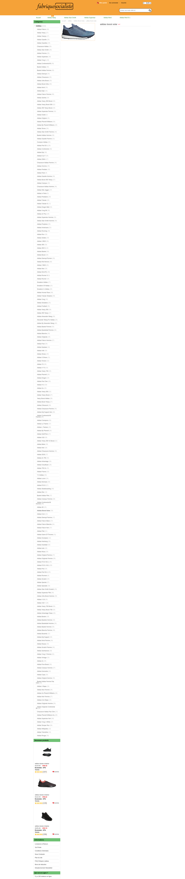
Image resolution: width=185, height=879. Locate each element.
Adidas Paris (41, 173)
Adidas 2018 (41, 454)
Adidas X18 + (41, 603)
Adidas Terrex (41, 128)
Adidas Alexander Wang (44, 316)
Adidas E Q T (41, 156)
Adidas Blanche (42, 333)
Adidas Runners (42, 575)
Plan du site (38, 857)
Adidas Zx (40, 661)
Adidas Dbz (40, 492)
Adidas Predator (42, 169)
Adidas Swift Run (42, 434)
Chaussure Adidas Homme (45, 186)
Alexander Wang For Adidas (46, 320)
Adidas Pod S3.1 (42, 572)
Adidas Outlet (41, 115)
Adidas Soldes (41, 238)
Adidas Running (42, 231)
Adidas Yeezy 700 (42, 371)
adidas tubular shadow (47, 753)
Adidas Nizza (41, 551)
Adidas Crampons (42, 420)
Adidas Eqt (40, 152)
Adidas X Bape (41, 686)
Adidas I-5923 (41, 241)
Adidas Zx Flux (41, 214)
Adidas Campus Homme (44, 668)
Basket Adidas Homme (44, 135)
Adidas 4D (40, 507)
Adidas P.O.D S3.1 (43, 562)
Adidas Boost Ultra (43, 84)
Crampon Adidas (42, 142)
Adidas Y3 (40, 364)
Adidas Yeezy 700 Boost (44, 606)
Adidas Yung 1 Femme (44, 654)
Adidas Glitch (41, 159)
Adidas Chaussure (43, 77)
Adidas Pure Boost (43, 664)
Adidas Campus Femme (44, 499)
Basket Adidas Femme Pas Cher (45, 682)
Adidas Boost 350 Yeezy (44, 180)
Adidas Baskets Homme (44, 620)
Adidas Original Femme (44, 555)
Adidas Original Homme (44, 678)
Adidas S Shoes (42, 357)
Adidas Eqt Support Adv (44, 412)
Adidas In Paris (42, 193)
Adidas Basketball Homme (45, 623)
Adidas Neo (40, 268)
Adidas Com (41, 514)
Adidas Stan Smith (70, 18)
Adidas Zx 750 (41, 458)
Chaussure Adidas (42, 46)
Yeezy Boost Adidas (43, 398)
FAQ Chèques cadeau (42, 861)
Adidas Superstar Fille (44, 592)
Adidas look (40, 548)
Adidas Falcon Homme (44, 340)
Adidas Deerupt (42, 74)
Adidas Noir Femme (43, 696)
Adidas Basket (41, 251)
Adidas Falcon (41, 29)
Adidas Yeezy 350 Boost (44, 101)
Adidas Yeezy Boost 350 (44, 104)
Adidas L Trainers (42, 427)
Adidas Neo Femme (43, 690)
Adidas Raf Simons (43, 262)
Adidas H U (40, 385)
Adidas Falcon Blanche (44, 524)
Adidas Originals (42, 337)
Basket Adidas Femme (44, 70)
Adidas (70, 21)
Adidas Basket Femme (44, 326)
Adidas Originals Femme (45, 558)
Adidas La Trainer (42, 424)
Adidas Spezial (41, 582)
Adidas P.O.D (41, 485)
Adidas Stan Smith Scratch (45, 589)
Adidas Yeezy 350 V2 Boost (45, 441)
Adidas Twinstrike (42, 732)
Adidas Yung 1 (41, 60)
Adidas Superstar (89, 18)
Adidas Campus (42, 183)
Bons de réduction (40, 864)
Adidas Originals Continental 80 (45, 707)
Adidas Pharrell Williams (44, 121)
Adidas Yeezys (41, 36)
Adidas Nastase (42, 347)
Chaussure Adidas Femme (45, 162)
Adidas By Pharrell (43, 430)
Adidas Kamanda (42, 671)
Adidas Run (40, 234)
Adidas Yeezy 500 (42, 391)
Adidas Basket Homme (44, 627)
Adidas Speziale (42, 586)
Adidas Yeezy (52, 18)
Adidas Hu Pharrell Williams (46, 693)
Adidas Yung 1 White (43, 722)
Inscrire (123, 3)
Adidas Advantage (42, 461)
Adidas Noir (40, 448)
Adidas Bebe (41, 444)
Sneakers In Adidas (43, 289)
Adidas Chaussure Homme (45, 451)
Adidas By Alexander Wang (45, 323)
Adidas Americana (42, 227)
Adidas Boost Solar (78, 21)
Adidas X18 (40, 437)
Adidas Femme (42, 53)
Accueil (38, 18)
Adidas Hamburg (42, 541)
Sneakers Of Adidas (43, 285)
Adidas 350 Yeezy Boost (44, 108)
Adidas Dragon (41, 378)
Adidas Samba (41, 98)
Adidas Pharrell (42, 374)
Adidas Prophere (42, 224)
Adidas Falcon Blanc (43, 521)
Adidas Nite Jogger (43, 190)
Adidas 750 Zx (41, 468)
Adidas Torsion (41, 361)
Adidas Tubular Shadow (44, 296)
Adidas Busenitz (42, 633)
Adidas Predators (42, 197)
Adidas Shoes (41, 354)
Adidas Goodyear (42, 538)
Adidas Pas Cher (42, 381)
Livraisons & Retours (41, 844)
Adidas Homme (42, 166)
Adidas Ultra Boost (43, 80)
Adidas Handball (42, 545)
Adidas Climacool (42, 405)
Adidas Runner (41, 279)
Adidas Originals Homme (45, 703)
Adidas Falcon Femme (44, 94)
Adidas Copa (41, 674)
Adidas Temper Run (43, 725)
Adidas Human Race (43, 292)
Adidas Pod (40, 569)
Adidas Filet (40, 531)
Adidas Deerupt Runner (44, 258)
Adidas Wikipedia (42, 729)
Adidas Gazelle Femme (44, 139)
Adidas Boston (41, 616)
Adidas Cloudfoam (43, 465)
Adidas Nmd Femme (43, 640)
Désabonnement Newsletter (43, 868)
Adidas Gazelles (42, 43)
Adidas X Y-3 (41, 367)
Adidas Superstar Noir (44, 718)
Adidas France (41, 471)
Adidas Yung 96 (42, 210)
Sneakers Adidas (42, 282)
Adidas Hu (40, 388)
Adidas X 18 (41, 599)
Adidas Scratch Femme (44, 647)
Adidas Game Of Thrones (45, 534)
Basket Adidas (41, 67)
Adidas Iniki (40, 350)
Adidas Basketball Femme (45, 330)
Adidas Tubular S (42, 203)
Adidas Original (42, 118)
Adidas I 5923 (41, 265)
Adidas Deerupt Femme (44, 517)
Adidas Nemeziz (42, 482)
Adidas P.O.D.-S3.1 (43, 565)
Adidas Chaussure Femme (45, 409)
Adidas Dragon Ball (43, 207)
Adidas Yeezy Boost (43, 395)
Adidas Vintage (42, 657)
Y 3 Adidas (40, 475)
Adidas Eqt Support (43, 637)
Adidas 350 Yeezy (42, 313)
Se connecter (113, 3)
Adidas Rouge (41, 735)
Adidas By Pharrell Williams (45, 125)
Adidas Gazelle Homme (44, 176)
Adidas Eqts (41, 91)
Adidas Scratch (42, 579)
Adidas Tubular (41, 200)
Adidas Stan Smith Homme (45, 221)
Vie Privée (38, 847)
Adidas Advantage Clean (45, 613)
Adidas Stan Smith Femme (45, 132)
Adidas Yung (41, 299)
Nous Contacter (40, 854)
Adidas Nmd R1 (42, 272)
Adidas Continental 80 (44, 63)
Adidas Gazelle (42, 39)
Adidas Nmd (107, 18)
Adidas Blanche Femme (44, 630)
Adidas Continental (43, 149)
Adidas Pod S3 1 (125, 18)
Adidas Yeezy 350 (42, 309)
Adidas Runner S (42, 275)
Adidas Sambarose (43, 651)
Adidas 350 (40, 244)
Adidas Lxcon (41, 478)
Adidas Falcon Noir (43, 528)
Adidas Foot (41, 344)
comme (56, 772)
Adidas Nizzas (41, 644)
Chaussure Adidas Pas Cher (46, 711)
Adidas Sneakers (42, 303)
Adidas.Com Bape (42, 700)
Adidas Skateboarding (44, 489)
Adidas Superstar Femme (45, 111)
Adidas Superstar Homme (45, 217)
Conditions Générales (41, 851)
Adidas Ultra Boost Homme (45, 596)
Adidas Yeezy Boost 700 (44, 610)
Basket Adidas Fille (43, 495)
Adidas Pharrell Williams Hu (46, 715)
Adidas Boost (41, 255)
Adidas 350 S (41, 248)
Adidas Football (42, 306)
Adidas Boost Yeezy (43, 402)
